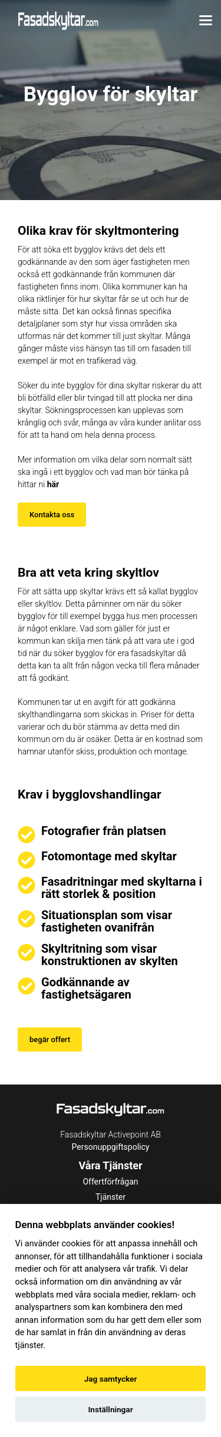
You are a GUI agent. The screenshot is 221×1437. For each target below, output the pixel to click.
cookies (76, 1244)
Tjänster (110, 1197)
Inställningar (110, 1409)
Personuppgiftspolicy (111, 1147)
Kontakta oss (51, 514)
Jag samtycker (110, 1378)
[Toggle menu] (205, 21)
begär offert (49, 1039)
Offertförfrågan (110, 1181)
